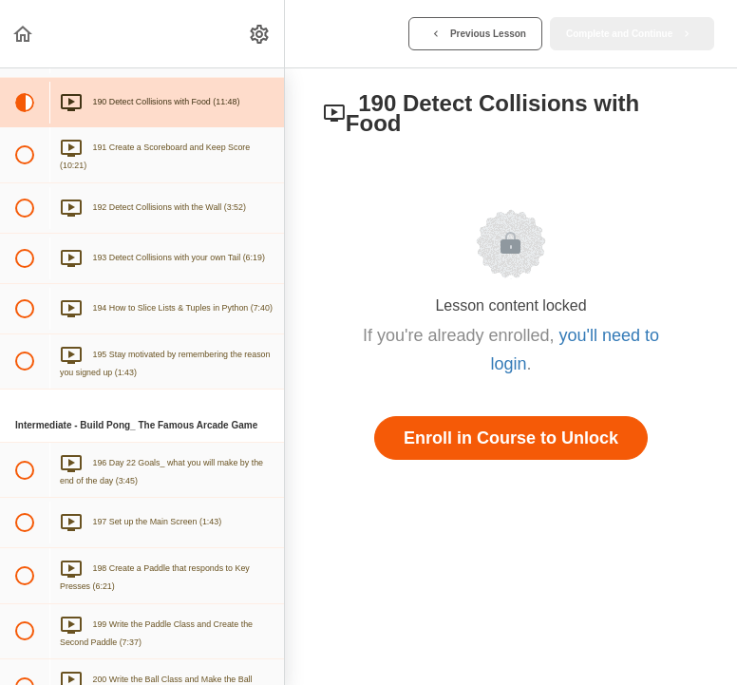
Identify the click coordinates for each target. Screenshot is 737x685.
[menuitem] (260, 33)
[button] (23, 33)
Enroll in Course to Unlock (511, 437)
